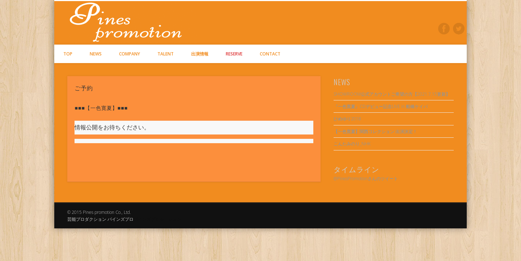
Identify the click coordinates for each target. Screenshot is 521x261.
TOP (67, 54)
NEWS (96, 54)
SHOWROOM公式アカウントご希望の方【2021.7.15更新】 (392, 94)
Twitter (459, 28)
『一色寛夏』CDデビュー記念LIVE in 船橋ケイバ (381, 106)
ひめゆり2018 (347, 119)
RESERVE (234, 54)
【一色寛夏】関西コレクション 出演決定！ (375, 131)
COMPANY (129, 54)
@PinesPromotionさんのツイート (366, 178)
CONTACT (270, 54)
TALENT (165, 54)
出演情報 (199, 54)
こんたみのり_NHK (352, 144)
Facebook (444, 28)
